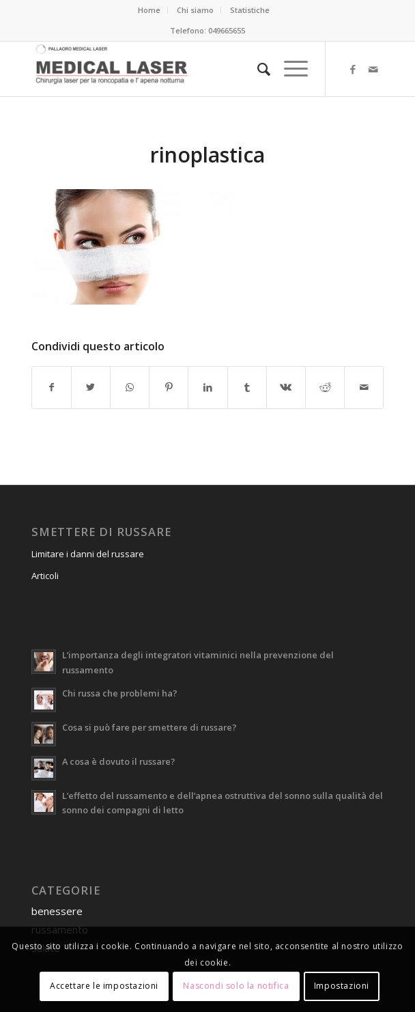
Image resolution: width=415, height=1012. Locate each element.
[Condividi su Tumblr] (247, 387)
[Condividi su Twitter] (91, 387)
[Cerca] (257, 69)
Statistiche (250, 10)
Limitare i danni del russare (87, 554)
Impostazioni (341, 986)
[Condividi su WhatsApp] (130, 387)
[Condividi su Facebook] (51, 387)
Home (149, 10)
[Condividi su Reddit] (325, 387)
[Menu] (289, 69)
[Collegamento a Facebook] (353, 69)
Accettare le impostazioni (104, 986)
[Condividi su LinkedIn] (207, 387)
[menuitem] (149, 10)
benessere (57, 911)
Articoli (45, 576)
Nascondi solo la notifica (236, 986)
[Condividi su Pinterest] (168, 387)
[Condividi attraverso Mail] (364, 387)
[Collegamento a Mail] (373, 69)
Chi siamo (195, 10)
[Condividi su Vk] (286, 387)
